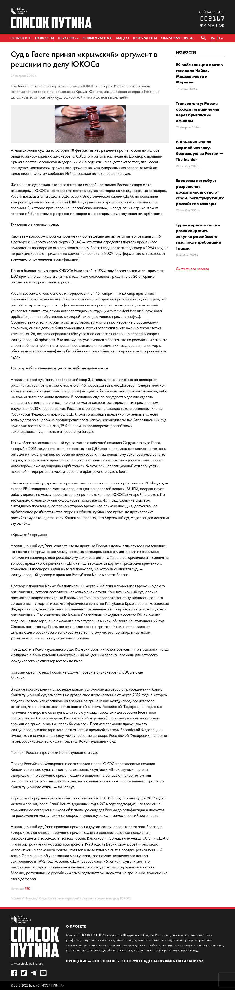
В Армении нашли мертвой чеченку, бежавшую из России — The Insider (199, 150)
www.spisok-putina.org (27, 963)
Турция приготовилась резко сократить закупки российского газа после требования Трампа (198, 236)
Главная (16, 898)
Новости (186, 52)
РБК (27, 889)
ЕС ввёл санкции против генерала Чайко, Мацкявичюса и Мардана (199, 73)
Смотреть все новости (192, 268)
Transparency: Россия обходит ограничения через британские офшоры (197, 112)
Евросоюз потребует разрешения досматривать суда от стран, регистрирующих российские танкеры (200, 192)
